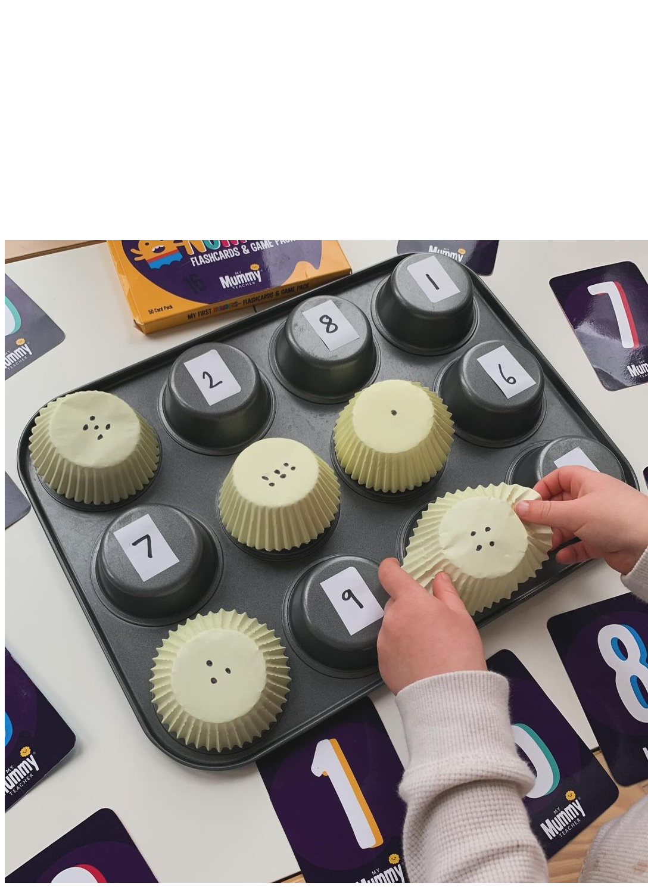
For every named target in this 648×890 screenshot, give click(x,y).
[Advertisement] (322, 128)
